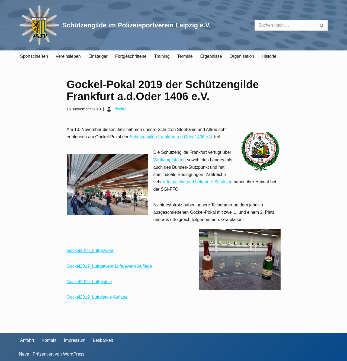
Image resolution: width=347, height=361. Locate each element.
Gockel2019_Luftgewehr (90, 250)
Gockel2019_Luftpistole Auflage (97, 297)
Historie (269, 56)
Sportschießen (34, 56)
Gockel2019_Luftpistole (89, 281)
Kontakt (49, 340)
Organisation (242, 56)
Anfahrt (27, 340)
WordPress (73, 354)
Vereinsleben (68, 56)
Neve (24, 354)
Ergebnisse (211, 56)
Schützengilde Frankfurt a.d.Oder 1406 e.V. (171, 137)
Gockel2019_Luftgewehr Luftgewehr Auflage (109, 266)
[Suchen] (285, 25)
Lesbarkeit (103, 340)
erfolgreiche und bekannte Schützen (197, 182)
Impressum (74, 340)
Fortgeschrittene (131, 56)
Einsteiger (98, 56)
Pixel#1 (120, 109)
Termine (185, 56)
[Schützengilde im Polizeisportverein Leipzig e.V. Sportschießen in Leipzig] (115, 25)
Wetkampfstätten (169, 160)
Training (161, 56)
